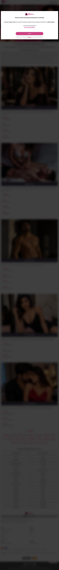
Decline (29, 37)
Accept (29, 33)
